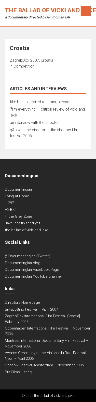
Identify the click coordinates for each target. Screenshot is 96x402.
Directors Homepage (22, 302)
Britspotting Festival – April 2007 (31, 309)
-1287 (9, 203)
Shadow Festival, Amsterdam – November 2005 (44, 365)
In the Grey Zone (18, 216)
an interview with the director (34, 122)
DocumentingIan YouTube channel (33, 276)
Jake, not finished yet (22, 223)
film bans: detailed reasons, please (39, 102)
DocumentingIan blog (22, 263)
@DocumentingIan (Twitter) (27, 256)
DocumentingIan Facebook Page (32, 269)
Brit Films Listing (18, 372)
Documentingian (18, 189)
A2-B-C (10, 209)
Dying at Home (17, 196)
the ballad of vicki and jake (50, 10)
